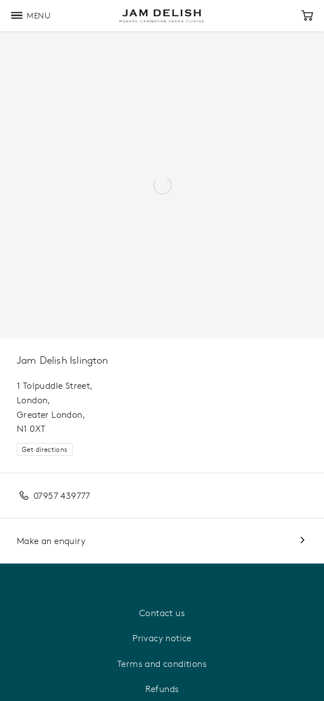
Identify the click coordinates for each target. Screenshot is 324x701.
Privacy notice (162, 637)
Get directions (45, 449)
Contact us (162, 612)
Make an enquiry (51, 540)
